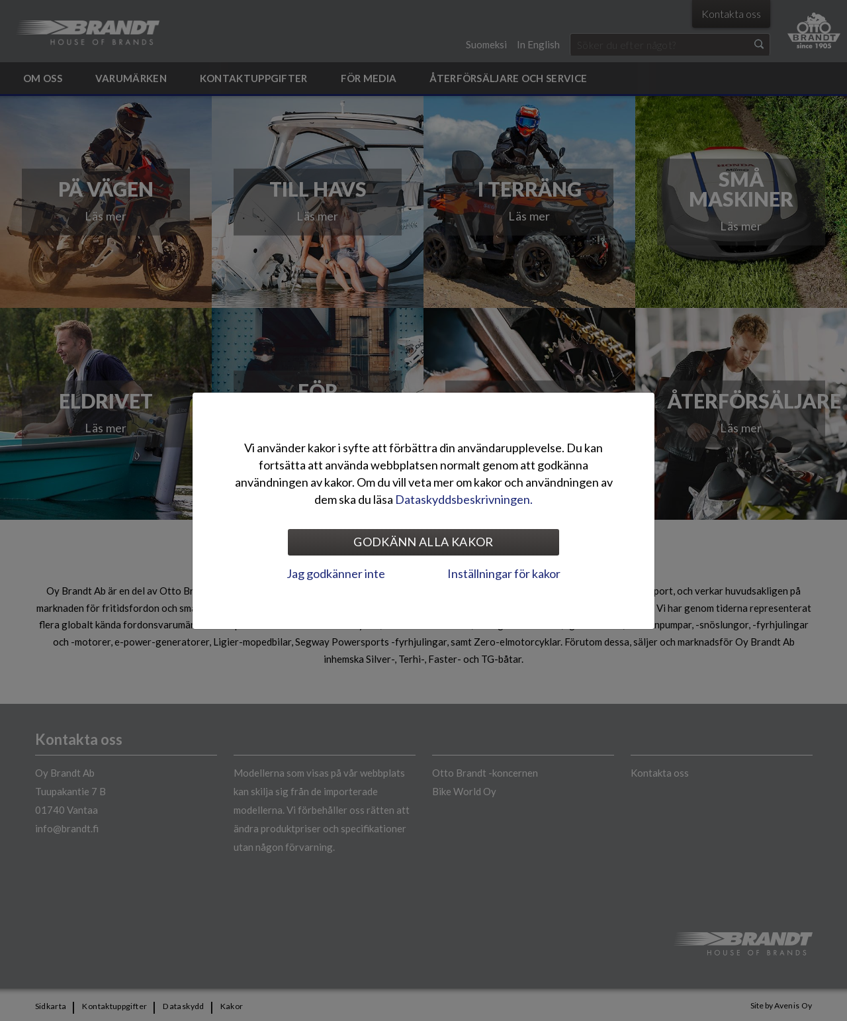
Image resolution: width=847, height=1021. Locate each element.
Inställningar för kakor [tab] (503, 573)
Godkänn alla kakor (423, 541)
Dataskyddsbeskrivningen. (464, 499)
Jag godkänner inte (336, 573)
